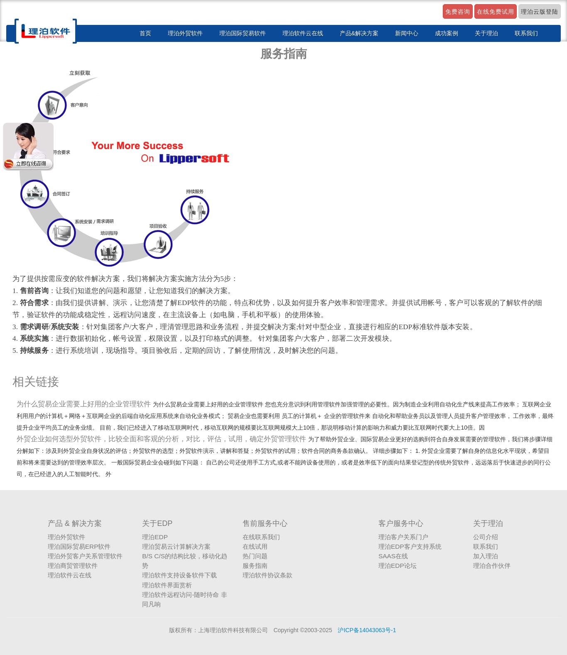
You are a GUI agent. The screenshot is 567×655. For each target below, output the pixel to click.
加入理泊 (485, 556)
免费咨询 (457, 11)
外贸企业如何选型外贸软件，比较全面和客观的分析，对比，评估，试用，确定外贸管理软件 (162, 439)
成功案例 (446, 33)
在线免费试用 (495, 11)
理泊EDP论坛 (397, 565)
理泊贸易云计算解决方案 (176, 546)
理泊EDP (155, 536)
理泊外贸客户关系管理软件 (85, 556)
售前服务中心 (265, 523)
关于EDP (157, 523)
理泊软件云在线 (302, 33)
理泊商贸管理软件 (73, 565)
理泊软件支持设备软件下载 (179, 575)
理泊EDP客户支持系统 (410, 546)
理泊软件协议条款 (267, 575)
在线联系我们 (261, 536)
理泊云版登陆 (539, 11)
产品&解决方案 (359, 33)
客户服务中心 (400, 523)
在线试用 (255, 546)
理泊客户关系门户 (403, 536)
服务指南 (255, 565)
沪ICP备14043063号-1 (367, 630)
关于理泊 (486, 33)
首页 (145, 33)
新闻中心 (406, 33)
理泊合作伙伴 (492, 565)
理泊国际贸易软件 (242, 33)
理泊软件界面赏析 (167, 585)
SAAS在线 (393, 556)
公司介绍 (485, 536)
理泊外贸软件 (185, 33)
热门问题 (255, 556)
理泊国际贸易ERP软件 (79, 546)
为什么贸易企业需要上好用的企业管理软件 (85, 404)
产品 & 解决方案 (75, 523)
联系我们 (526, 33)
